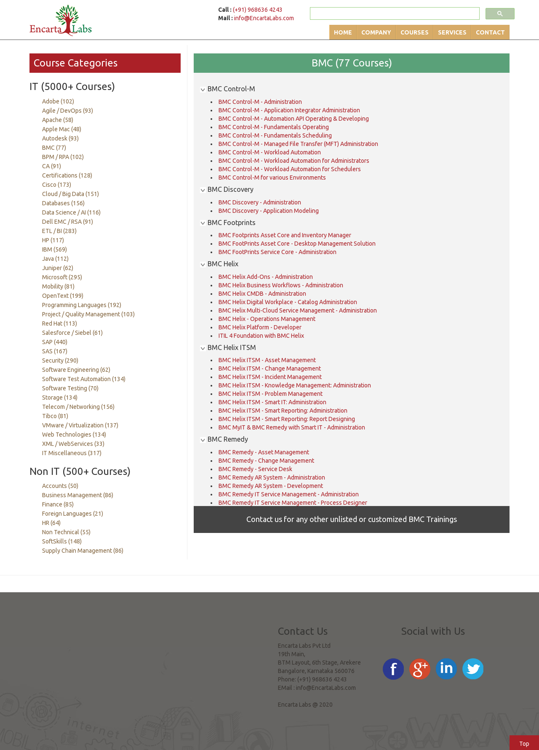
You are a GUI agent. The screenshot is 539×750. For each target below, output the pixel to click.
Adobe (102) (58, 101)
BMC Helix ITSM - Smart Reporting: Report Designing (287, 419)
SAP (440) (54, 342)
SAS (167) (54, 351)
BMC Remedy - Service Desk (255, 469)
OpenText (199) (62, 295)
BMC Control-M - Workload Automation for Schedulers (290, 169)
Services (452, 32)
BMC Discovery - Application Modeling (269, 210)
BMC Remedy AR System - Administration (272, 477)
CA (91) (51, 166)
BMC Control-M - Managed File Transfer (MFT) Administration (298, 143)
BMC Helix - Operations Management (267, 318)
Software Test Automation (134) (83, 379)
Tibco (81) (55, 416)
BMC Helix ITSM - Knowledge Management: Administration (295, 385)
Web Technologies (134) (74, 434)
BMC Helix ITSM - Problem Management (271, 393)
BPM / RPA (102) (63, 157)
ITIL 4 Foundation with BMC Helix (261, 335)
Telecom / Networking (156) (78, 406)
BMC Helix (219, 264)
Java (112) (55, 258)
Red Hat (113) (59, 323)
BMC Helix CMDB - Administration (262, 293)
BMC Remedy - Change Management (266, 460)
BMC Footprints (228, 222)
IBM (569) (54, 249)
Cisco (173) (56, 184)
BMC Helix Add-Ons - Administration (266, 276)
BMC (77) (54, 147)
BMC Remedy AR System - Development (271, 485)
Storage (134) (59, 397)
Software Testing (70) (70, 388)
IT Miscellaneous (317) (71, 453)
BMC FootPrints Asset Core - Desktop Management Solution (297, 243)
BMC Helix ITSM (228, 347)
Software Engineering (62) (76, 369)
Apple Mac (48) (61, 129)
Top (524, 743)
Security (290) (60, 360)
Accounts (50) (60, 485)
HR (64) (51, 522)
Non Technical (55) (66, 532)
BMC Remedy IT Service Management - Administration (289, 494)
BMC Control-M (227, 89)
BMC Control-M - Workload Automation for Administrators (294, 160)
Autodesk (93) (60, 138)
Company (376, 32)
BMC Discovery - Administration (260, 202)
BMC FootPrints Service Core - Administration (277, 252)
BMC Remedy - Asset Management (264, 452)
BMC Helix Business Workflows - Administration (281, 285)
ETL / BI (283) (59, 231)
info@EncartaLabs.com (264, 18)
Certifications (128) (67, 175)
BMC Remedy (224, 439)
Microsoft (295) (62, 277)
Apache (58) (57, 120)
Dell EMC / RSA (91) (67, 221)
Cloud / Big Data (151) (70, 194)
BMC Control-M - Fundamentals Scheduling (275, 135)
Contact (490, 32)
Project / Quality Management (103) (88, 314)
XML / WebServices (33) (73, 443)
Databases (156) (63, 203)
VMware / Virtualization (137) (80, 425)
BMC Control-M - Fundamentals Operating (274, 127)
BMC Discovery (226, 189)
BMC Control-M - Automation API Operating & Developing (294, 118)
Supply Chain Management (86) (82, 550)
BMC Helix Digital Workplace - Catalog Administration (288, 302)
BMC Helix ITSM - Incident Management (270, 377)
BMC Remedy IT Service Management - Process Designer (293, 502)
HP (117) (53, 240)
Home (343, 32)
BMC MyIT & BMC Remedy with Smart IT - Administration (292, 427)
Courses (414, 32)
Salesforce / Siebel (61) (72, 332)
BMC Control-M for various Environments (272, 177)
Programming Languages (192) (81, 305)
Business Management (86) (77, 495)
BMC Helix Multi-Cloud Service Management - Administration (298, 310)
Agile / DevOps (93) (67, 110)
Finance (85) (58, 504)
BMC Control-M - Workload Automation (270, 152)
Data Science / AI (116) (71, 212)
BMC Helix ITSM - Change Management (270, 368)
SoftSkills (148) (62, 541)
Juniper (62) (57, 268)
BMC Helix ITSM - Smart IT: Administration (272, 402)
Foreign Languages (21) (72, 513)
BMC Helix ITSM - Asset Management (267, 360)
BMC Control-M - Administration (260, 101)
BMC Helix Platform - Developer (260, 327)
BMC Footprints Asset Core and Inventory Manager (285, 235)
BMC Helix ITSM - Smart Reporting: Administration (283, 410)
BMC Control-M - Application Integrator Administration (289, 110)
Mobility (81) (58, 286)
